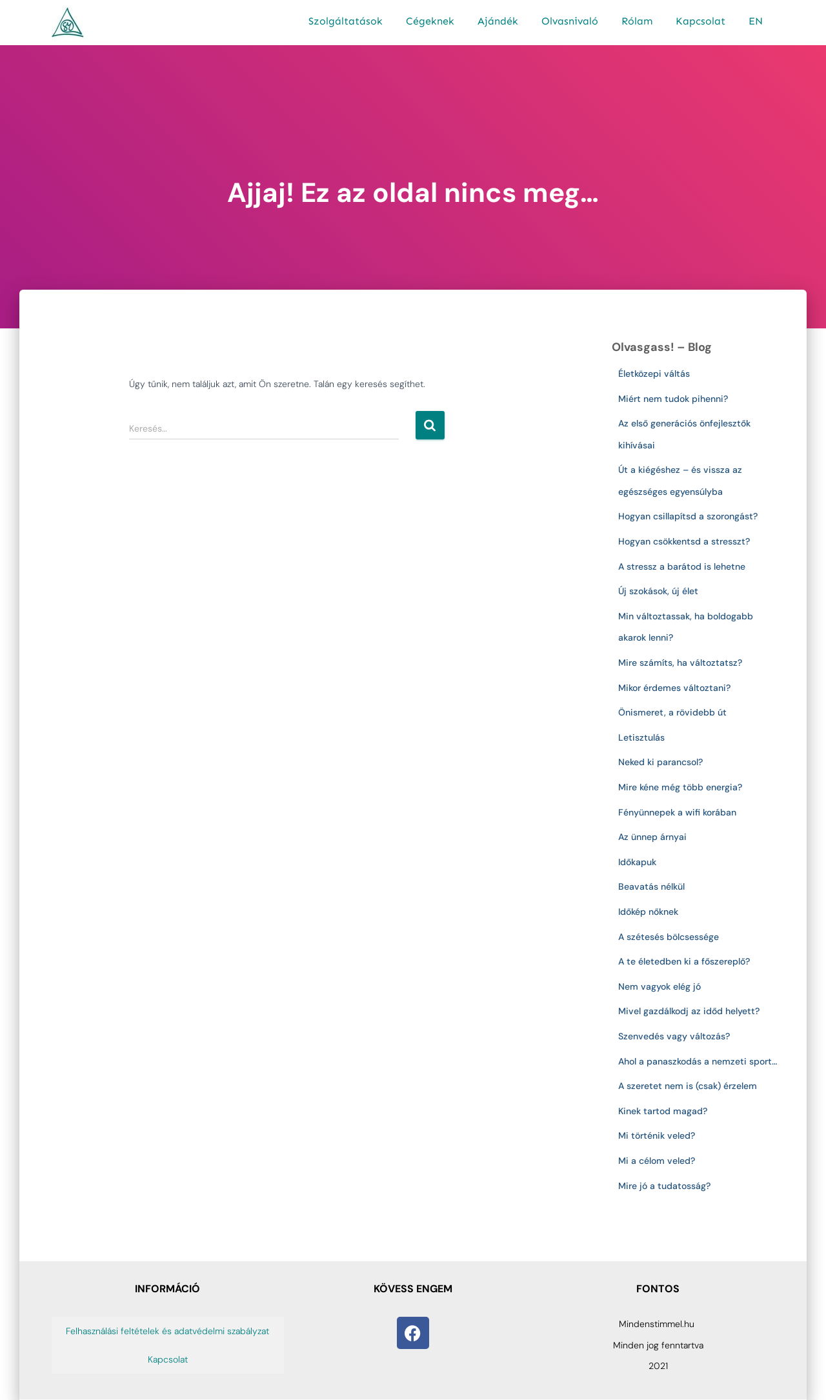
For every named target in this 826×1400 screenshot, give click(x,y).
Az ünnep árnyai (652, 837)
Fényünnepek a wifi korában (679, 812)
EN (756, 21)
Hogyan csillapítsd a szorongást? (688, 516)
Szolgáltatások (345, 21)
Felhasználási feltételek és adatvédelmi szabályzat (167, 1331)
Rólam (636, 21)
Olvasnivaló (569, 21)
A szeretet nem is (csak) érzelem (687, 1086)
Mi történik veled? (656, 1135)
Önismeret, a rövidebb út (672, 712)
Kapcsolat (700, 21)
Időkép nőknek (648, 911)
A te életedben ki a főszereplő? (684, 961)
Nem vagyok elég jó (659, 986)
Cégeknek (430, 21)
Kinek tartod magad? (662, 1111)
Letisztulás (641, 737)
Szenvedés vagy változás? (674, 1036)
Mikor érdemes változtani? (674, 688)
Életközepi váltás (654, 373)
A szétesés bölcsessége (668, 937)
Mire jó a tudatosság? (664, 1186)
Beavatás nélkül (651, 886)
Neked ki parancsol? (660, 762)
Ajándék (498, 21)
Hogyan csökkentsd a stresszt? (684, 541)
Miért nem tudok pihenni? (673, 399)
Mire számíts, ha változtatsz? (680, 662)
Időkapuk (637, 862)
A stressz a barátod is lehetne (681, 566)
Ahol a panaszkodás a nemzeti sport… (697, 1061)
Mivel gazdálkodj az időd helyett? (689, 1011)
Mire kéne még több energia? (680, 787)
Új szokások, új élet (658, 591)
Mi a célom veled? (656, 1160)
